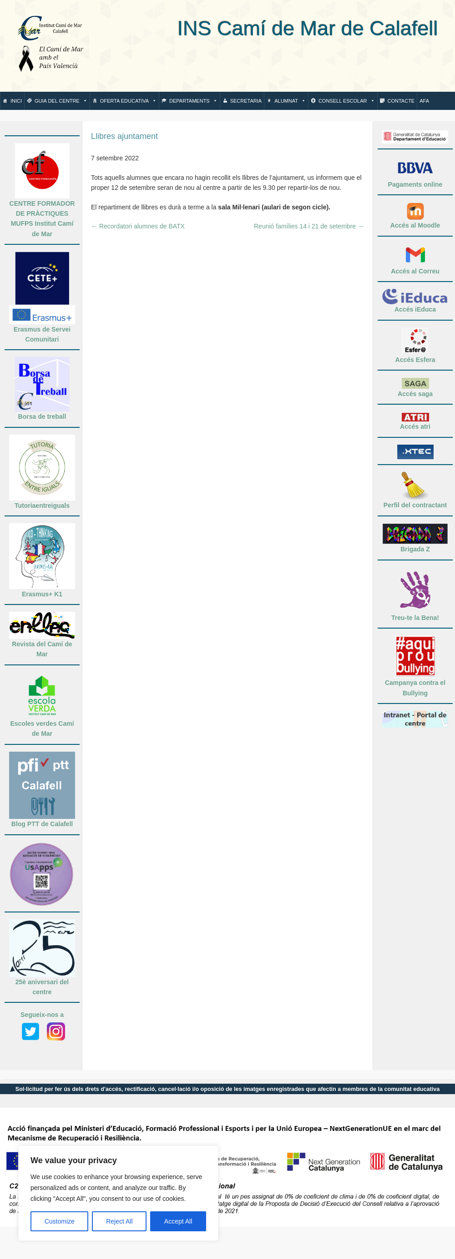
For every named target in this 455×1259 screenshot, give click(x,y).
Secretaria (246, 101)
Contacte (401, 101)
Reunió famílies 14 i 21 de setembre (309, 226)
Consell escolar (346, 101)
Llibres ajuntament (124, 136)
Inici (16, 101)
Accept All (178, 1221)
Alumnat (290, 101)
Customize (60, 1221)
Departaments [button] (193, 101)
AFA (424, 101)
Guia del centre (61, 101)
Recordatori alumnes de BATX (138, 226)
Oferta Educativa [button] (128, 101)
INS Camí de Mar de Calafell (268, 28)
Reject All (119, 1221)
